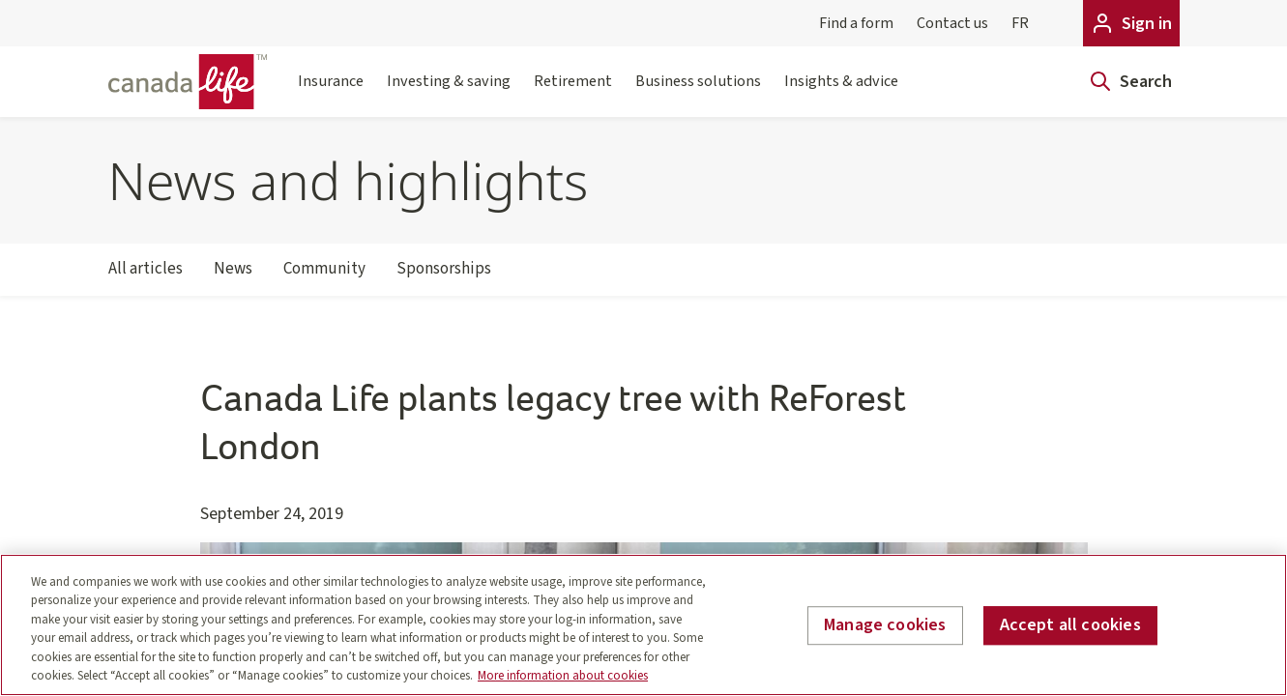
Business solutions (698, 93)
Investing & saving (449, 93)
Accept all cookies (1070, 626)
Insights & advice (841, 93)
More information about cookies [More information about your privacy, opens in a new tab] (563, 675)
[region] (643, 625)
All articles (145, 276)
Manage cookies (885, 626)
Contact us (952, 23)
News (233, 276)
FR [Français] (1020, 23)
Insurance (331, 93)
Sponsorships (443, 276)
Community (324, 276)
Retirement (573, 93)
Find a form (856, 23)
